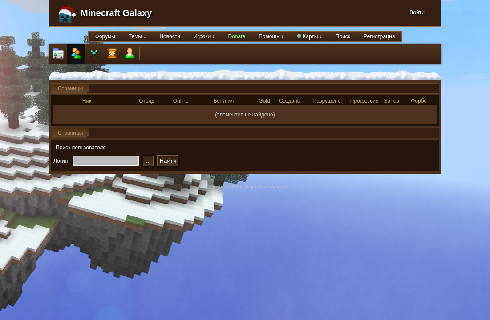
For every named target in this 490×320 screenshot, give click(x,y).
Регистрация (379, 36)
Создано (289, 101)
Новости (169, 36)
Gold (264, 101)
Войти (417, 12)
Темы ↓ (137, 36)
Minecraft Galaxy (116, 13)
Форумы (105, 36)
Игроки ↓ (204, 36)
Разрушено (327, 101)
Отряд (146, 101)
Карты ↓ (309, 36)
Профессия (364, 101)
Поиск (343, 36)
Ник (87, 101)
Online (181, 101)
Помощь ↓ (271, 36)
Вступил (223, 101)
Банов (391, 101)
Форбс (418, 101)
